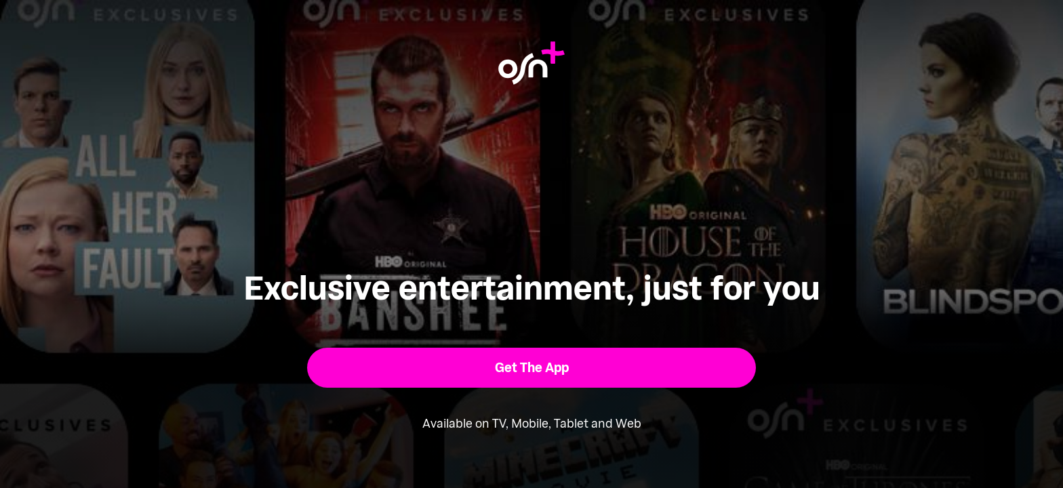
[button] (532, 368)
